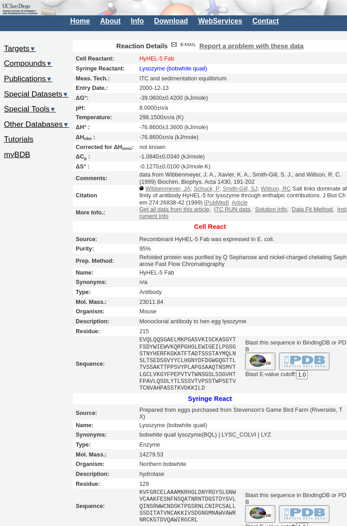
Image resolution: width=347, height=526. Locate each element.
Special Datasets (36, 93)
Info (137, 21)
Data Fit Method (312, 209)
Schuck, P (206, 188)
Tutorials (19, 139)
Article (239, 202)
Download (171, 21)
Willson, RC (276, 188)
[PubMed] (216, 202)
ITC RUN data (232, 209)
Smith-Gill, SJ (240, 188)
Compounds (28, 63)
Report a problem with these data (251, 46)
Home (80, 21)
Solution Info (271, 209)
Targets (20, 48)
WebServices (220, 21)
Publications (28, 78)
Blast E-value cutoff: (270, 374)
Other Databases (36, 124)
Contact (265, 21)
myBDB (17, 154)
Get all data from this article (174, 209)
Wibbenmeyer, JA (168, 188)
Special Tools (30, 108)
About (110, 21)
